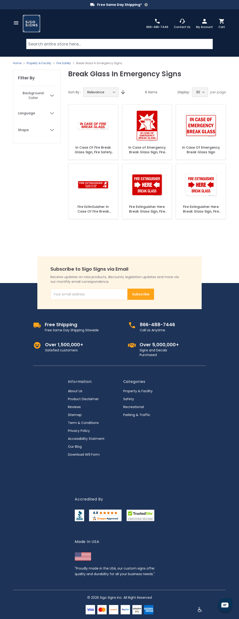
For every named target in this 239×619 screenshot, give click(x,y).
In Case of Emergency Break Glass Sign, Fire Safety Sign (147, 149)
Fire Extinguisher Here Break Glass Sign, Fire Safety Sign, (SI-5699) (147, 209)
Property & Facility (39, 63)
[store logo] (31, 23)
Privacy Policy (79, 430)
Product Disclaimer (83, 399)
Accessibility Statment (86, 438)
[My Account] (204, 23)
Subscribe (140, 294)
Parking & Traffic (136, 415)
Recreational (133, 407)
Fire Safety (63, 63)
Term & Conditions (83, 422)
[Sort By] (101, 92)
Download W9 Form (84, 454)
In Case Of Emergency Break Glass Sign (201, 149)
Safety (128, 399)
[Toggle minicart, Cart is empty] (222, 23)
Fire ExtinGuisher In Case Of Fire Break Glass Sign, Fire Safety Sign (93, 209)
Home (17, 63)
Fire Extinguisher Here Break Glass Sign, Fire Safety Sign (201, 209)
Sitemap (75, 415)
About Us (75, 391)
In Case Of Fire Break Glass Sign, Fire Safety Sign (93, 149)
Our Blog (75, 446)
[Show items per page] (200, 92)
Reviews (74, 407)
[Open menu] (16, 23)
